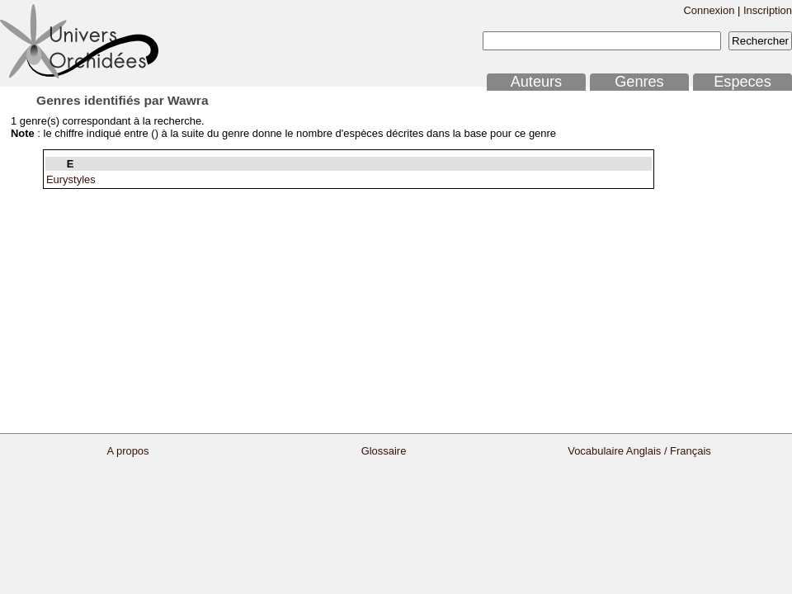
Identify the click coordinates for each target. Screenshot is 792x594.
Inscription (767, 10)
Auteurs (536, 81)
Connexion (708, 10)
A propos (127, 451)
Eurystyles (71, 179)
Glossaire (384, 451)
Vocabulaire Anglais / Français (639, 451)
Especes (742, 81)
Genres (639, 81)
